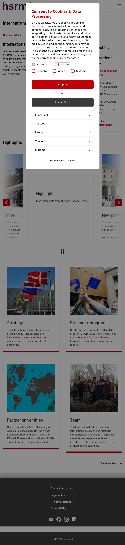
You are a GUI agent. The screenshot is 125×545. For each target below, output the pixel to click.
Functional (43, 64)
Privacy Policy (56, 160)
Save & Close (62, 102)
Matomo (81, 71)
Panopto (42, 71)
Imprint (72, 160)
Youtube (65, 64)
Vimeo (61, 71)
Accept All (62, 84)
